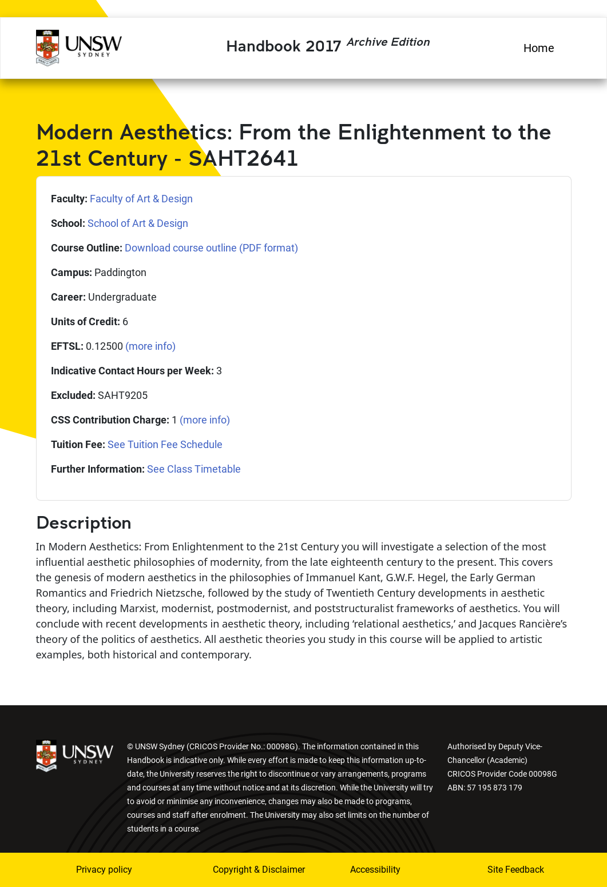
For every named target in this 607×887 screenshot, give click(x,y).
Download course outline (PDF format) (211, 248)
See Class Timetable (194, 469)
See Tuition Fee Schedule (165, 444)
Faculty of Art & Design (141, 199)
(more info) (150, 346)
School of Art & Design (138, 223)
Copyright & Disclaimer (243, 869)
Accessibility (375, 869)
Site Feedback (515, 869)
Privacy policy (104, 869)
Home (538, 48)
